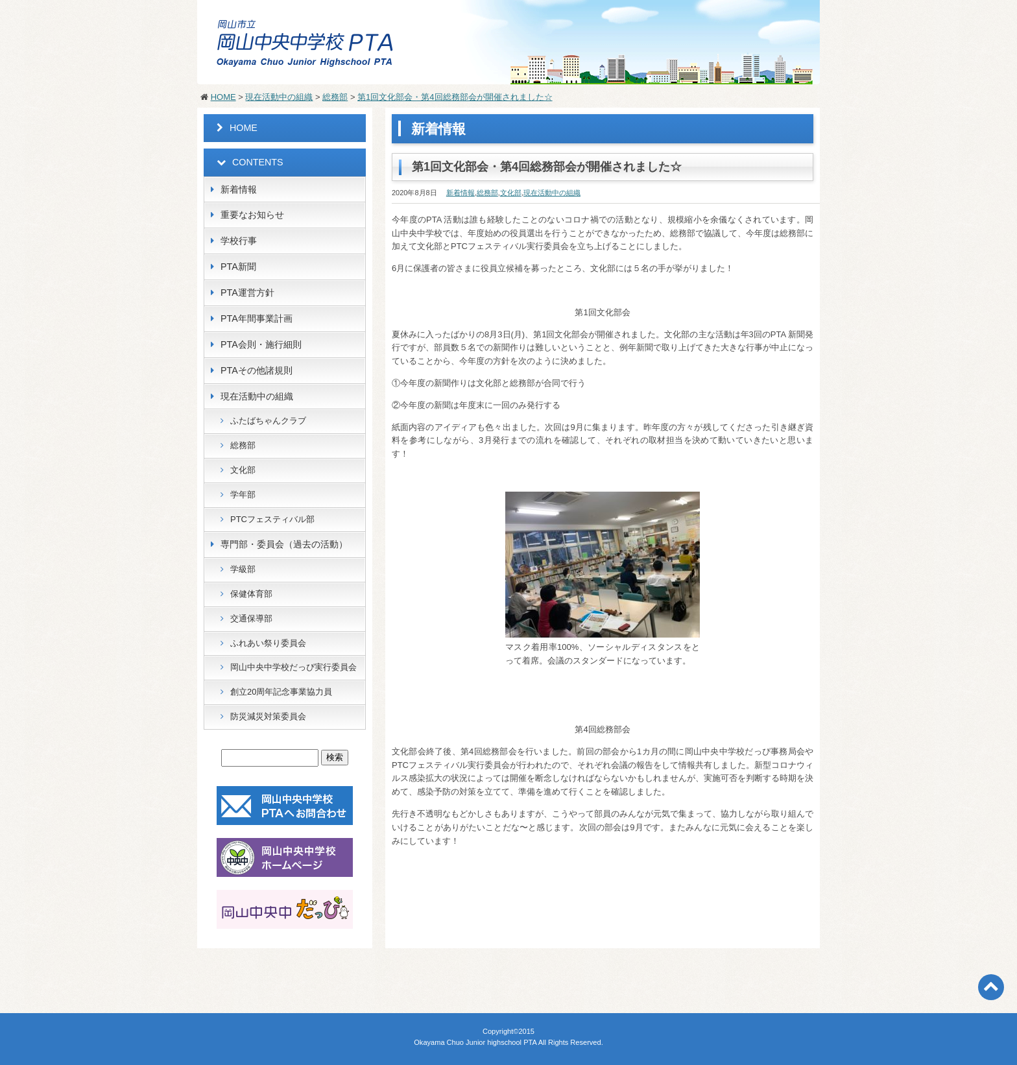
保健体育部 (251, 594)
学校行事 (239, 240)
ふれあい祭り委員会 (268, 643)
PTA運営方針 (247, 292)
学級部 (243, 569)
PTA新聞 (238, 266)
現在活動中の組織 (279, 97)
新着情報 (460, 193)
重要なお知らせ (252, 214)
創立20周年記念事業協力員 (281, 692)
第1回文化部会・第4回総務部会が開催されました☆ (454, 97)
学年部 (243, 494)
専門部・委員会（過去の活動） (284, 544)
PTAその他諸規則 (257, 370)
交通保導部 (251, 618)
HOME (223, 97)
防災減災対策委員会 (268, 716)
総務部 (335, 97)
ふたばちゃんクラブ (268, 420)
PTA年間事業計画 (257, 318)
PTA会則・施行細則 (261, 344)
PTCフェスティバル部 (272, 519)
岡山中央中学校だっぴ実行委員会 (293, 667)
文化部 (510, 193)
